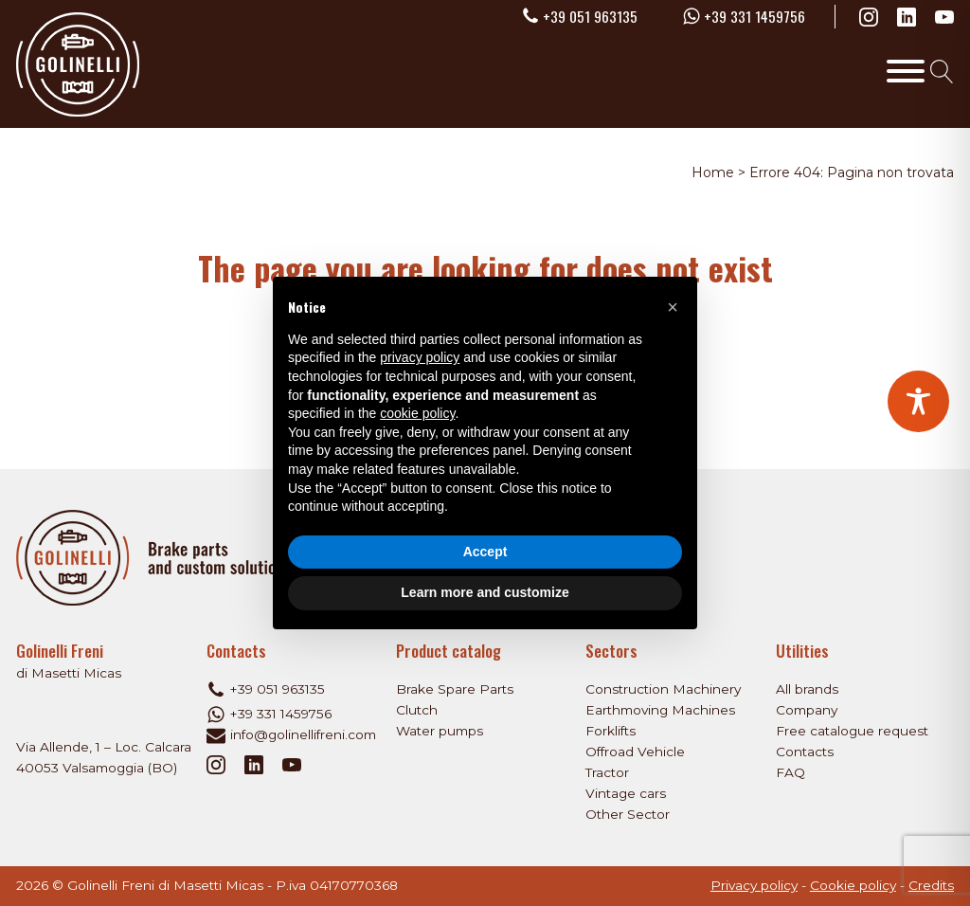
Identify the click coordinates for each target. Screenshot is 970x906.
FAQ (790, 772)
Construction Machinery (663, 689)
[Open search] (942, 71)
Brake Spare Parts (454, 689)
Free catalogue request (852, 730)
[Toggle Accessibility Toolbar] (918, 401)
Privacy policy (754, 885)
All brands (807, 689)
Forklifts (610, 730)
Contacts (805, 751)
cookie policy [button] (417, 413)
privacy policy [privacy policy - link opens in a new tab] (419, 357)
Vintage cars (625, 793)
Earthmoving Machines (660, 709)
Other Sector (627, 814)
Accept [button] (485, 551)
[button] (672, 307)
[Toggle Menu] (906, 71)
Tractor (607, 772)
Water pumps (439, 730)
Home (713, 172)
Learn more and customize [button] (484, 592)
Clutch (417, 709)
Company (806, 709)
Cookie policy (853, 885)
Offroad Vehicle (635, 751)
